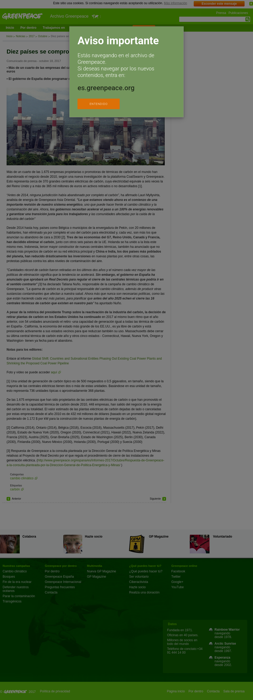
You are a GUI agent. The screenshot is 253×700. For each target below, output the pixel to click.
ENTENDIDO (99, 104)
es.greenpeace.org (105, 88)
